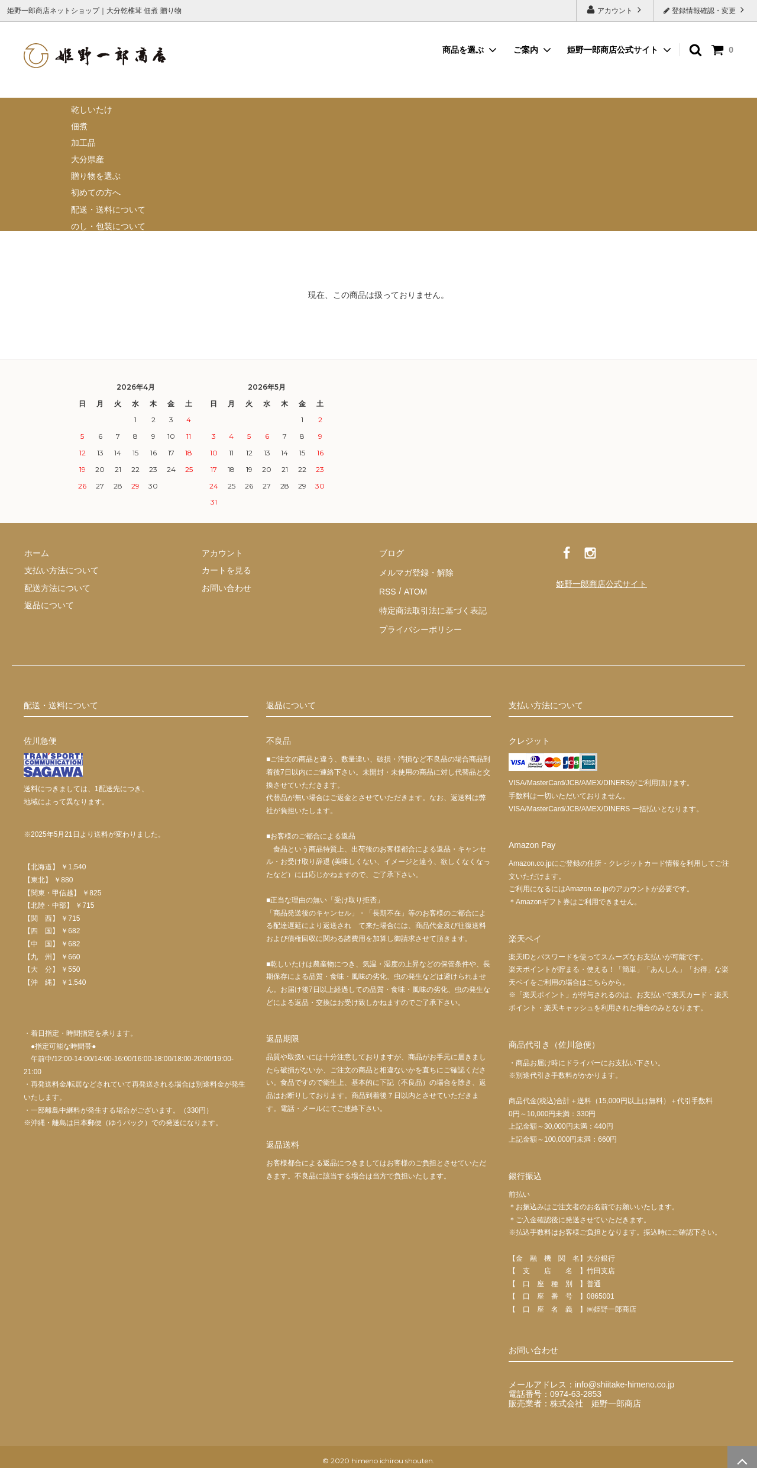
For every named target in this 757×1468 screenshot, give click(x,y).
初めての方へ (96, 192)
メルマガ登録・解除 (415, 570)
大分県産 (87, 159)
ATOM (413, 587)
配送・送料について (108, 209)
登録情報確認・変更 (705, 10)
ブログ (390, 552)
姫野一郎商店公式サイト (612, 49)
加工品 (83, 142)
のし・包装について (108, 226)
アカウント (615, 10)
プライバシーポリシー (419, 622)
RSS (387, 587)
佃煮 (79, 126)
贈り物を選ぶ (96, 176)
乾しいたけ (91, 109)
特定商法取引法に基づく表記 (432, 604)
